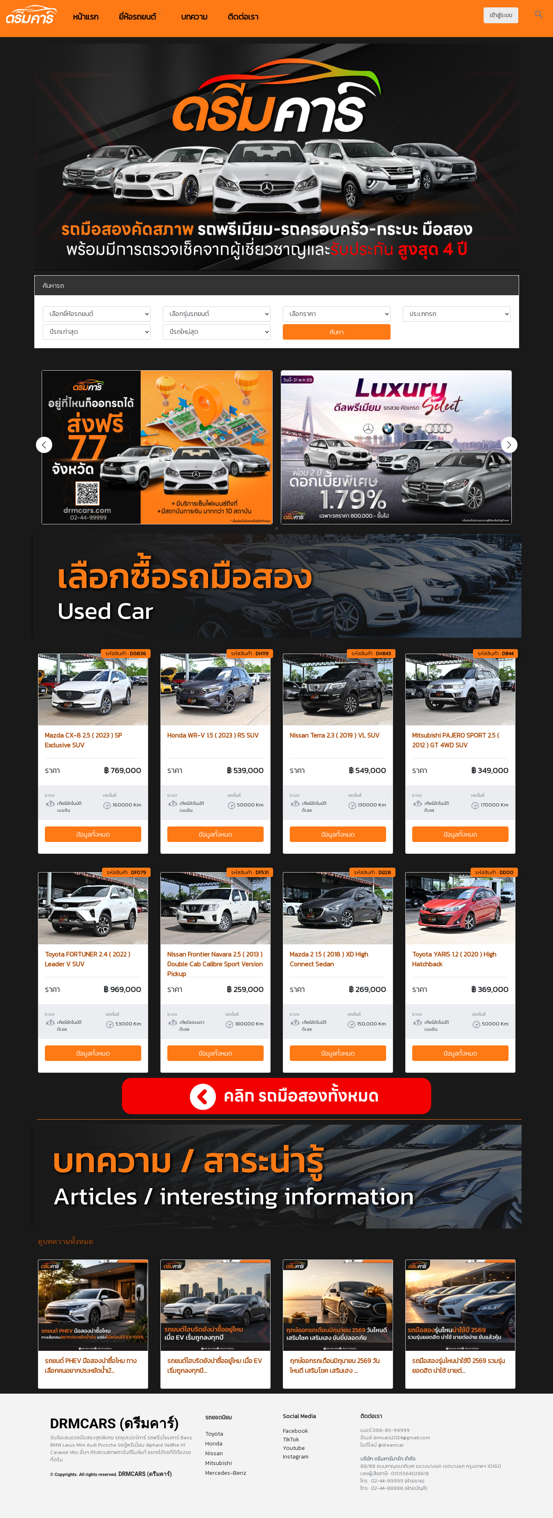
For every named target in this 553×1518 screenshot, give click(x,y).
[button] (509, 445)
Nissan (214, 1453)
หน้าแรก (85, 17)
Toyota (214, 1434)
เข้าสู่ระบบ (501, 15)
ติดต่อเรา (243, 17)
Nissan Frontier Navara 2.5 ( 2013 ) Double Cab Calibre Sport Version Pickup (215, 964)
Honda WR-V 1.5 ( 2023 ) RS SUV (213, 735)
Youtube (294, 1448)
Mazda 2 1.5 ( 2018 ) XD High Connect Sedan (329, 959)
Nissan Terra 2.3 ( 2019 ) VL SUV (335, 735)
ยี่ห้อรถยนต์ (140, 17)
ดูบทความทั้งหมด (65, 1241)
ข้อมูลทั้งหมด (93, 834)
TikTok (291, 1439)
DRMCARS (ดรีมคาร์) (145, 1474)
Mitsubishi (218, 1463)
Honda (213, 1443)
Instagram (296, 1456)
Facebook (295, 1431)
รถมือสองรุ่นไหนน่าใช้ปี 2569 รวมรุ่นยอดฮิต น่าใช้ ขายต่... (458, 1365)
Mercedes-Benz (225, 1473)
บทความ (194, 17)
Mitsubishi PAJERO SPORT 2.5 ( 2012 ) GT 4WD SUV (455, 740)
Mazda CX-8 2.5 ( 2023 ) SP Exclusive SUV (83, 740)
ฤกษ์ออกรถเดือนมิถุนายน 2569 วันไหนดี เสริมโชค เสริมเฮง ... (335, 1365)
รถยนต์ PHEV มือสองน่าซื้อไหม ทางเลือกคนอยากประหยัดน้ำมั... (91, 1365)
